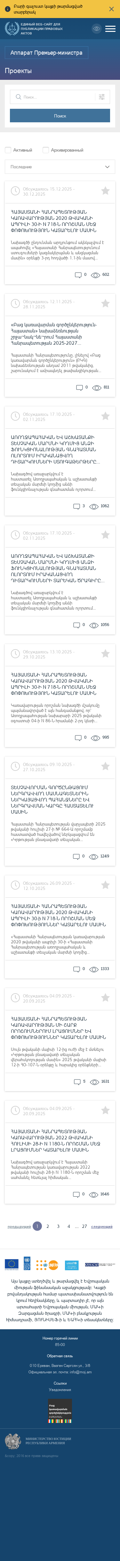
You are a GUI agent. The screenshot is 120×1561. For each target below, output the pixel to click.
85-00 (60, 1344)
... (77, 1226)
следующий (102, 1226)
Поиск (60, 115)
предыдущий (19, 1226)
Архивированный (67, 150)
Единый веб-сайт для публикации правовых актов (42, 28)
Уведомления (60, 1389)
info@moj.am (81, 1371)
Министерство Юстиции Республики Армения (48, 1441)
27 (84, 1226)
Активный (22, 150)
